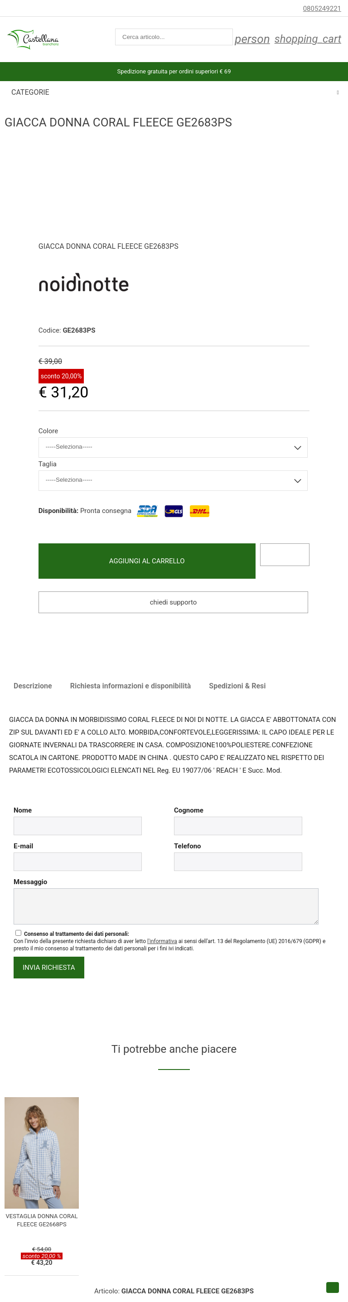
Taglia (48, 464)
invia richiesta (49, 967)
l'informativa (162, 941)
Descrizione (33, 686)
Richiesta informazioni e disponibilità (130, 686)
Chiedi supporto (173, 602)
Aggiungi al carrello (147, 561)
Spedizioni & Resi (237, 686)
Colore (48, 431)
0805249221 (322, 9)
